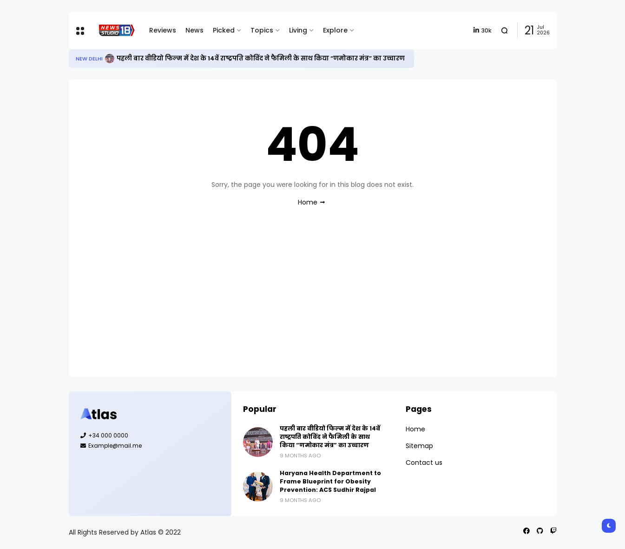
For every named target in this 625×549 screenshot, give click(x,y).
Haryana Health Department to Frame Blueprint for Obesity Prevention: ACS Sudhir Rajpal (330, 481)
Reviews (162, 30)
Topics (261, 30)
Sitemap (419, 445)
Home (307, 202)
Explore (335, 30)
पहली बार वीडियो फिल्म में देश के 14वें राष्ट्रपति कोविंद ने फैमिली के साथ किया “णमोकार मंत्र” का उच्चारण (261, 58)
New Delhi (89, 58)
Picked (224, 30)
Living (298, 30)
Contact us (424, 462)
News (194, 30)
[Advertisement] (313, 300)
